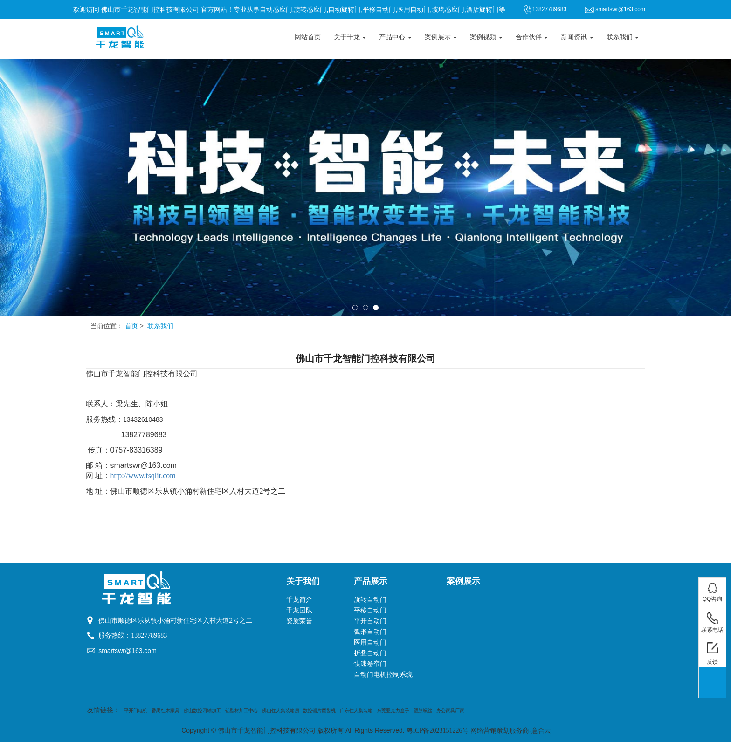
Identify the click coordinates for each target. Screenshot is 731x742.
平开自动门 (370, 621)
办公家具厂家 (450, 710)
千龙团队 (299, 610)
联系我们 (623, 37)
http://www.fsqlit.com (142, 476)
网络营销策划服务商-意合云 (510, 730)
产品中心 (395, 37)
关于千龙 (350, 37)
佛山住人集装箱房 (280, 710)
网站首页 (308, 37)
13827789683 (149, 635)
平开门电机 (135, 710)
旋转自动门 (370, 599)
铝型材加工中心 (241, 710)
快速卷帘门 (370, 663)
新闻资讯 (577, 37)
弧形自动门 (370, 631)
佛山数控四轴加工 (202, 710)
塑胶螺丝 (423, 710)
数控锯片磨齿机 (319, 710)
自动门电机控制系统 (383, 674)
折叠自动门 (370, 653)
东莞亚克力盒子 (393, 710)
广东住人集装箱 (356, 710)
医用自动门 (370, 642)
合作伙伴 (532, 37)
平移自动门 (370, 610)
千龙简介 (299, 599)
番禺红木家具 (165, 710)
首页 (131, 326)
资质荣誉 (299, 621)
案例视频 (486, 37)
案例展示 (441, 37)
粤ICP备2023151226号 (438, 730)
